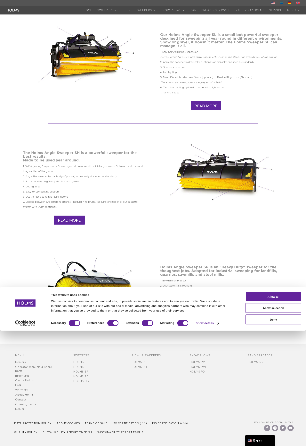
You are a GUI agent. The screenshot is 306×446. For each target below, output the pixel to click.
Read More (206, 105)
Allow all (273, 411)
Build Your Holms (249, 10)
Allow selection (273, 423)
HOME (88, 10)
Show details (205, 438)
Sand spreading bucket (210, 10)
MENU (291, 10)
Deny (273, 434)
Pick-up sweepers (137, 10)
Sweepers (105, 10)
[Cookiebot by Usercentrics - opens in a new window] (25, 438)
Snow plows (171, 10)
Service (275, 10)
